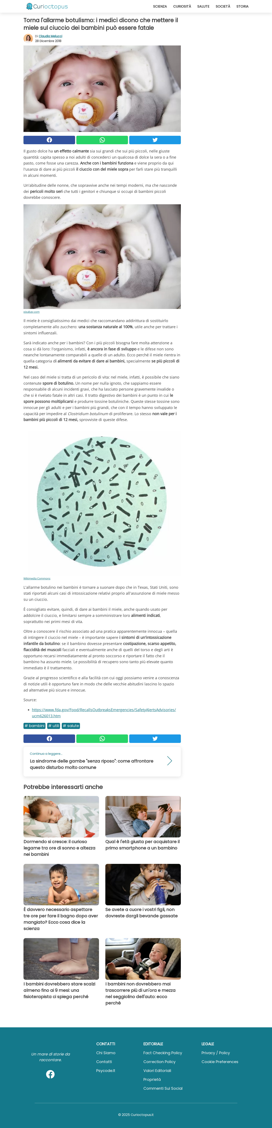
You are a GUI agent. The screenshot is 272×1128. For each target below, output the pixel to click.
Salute (203, 6)
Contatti (104, 1061)
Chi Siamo (105, 1052)
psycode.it (105, 1070)
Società (223, 6)
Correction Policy (159, 1061)
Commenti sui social (163, 1088)
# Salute (71, 725)
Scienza (160, 6)
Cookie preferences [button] (220, 1061)
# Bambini (34, 725)
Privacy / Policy (216, 1052)
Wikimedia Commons (36, 578)
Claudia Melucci (50, 36)
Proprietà (152, 1079)
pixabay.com (31, 312)
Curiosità (182, 6)
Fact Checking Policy (162, 1052)
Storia (242, 6)
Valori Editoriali (157, 1070)
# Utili (53, 725)
